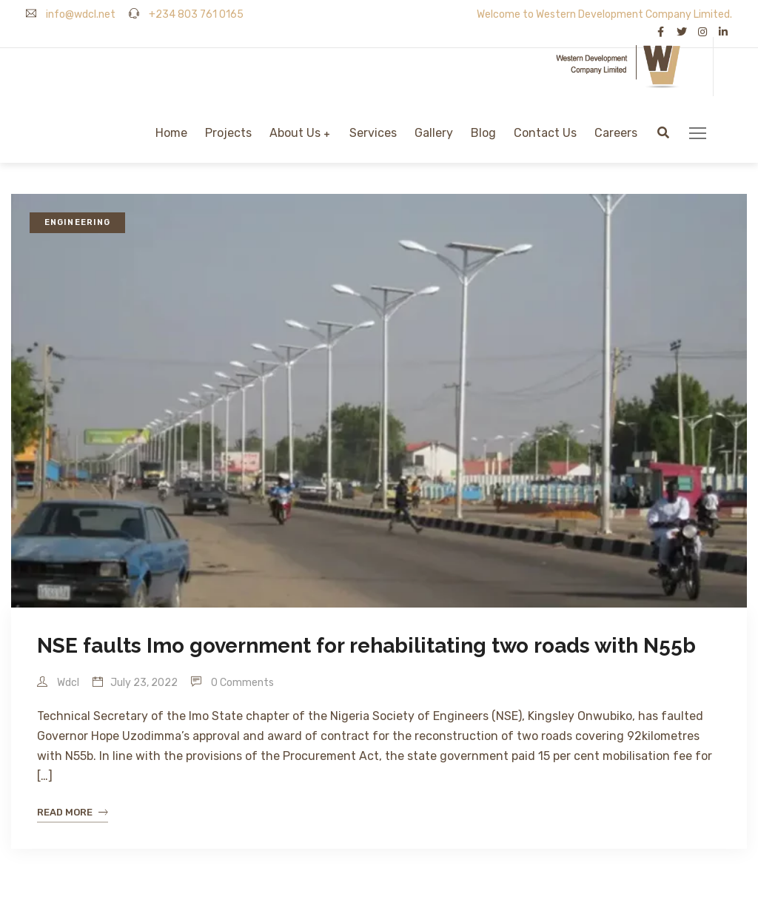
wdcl (58, 682)
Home (171, 133)
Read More (72, 812)
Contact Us (545, 133)
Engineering (77, 222)
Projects (228, 133)
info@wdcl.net (70, 14)
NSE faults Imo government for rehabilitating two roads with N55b (366, 645)
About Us (295, 133)
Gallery (434, 133)
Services (373, 133)
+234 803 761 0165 (186, 14)
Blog (483, 133)
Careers (615, 133)
